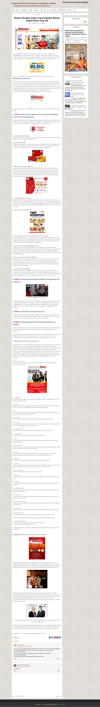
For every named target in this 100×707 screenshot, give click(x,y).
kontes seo (37, 14)
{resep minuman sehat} (19, 651)
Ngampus (31, 10)
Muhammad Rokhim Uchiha (23, 664)
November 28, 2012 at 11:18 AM (24, 646)
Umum (41, 10)
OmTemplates (47, 704)
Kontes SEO (69, 10)
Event (74, 10)
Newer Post (17, 696)
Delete (58, 658)
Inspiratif (36, 10)
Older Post (57, 696)
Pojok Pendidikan (23, 10)
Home (13, 10)
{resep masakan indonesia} (33, 648)
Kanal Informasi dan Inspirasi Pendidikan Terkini (34, 3)
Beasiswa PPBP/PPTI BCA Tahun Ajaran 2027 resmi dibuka (77, 95)
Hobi (48, 10)
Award (17, 10)
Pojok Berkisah (54, 10)
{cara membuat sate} (28, 656)
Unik (45, 10)
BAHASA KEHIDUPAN (62, 10)
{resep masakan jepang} (30, 653)
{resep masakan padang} (20, 654)
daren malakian (20, 644)
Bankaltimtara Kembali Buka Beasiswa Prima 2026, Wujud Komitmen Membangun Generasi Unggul (75, 33)
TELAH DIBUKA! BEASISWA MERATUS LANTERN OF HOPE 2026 (79, 107)
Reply (15, 658)
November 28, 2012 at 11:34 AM (24, 666)
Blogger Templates (61, 704)
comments (42, 23)
